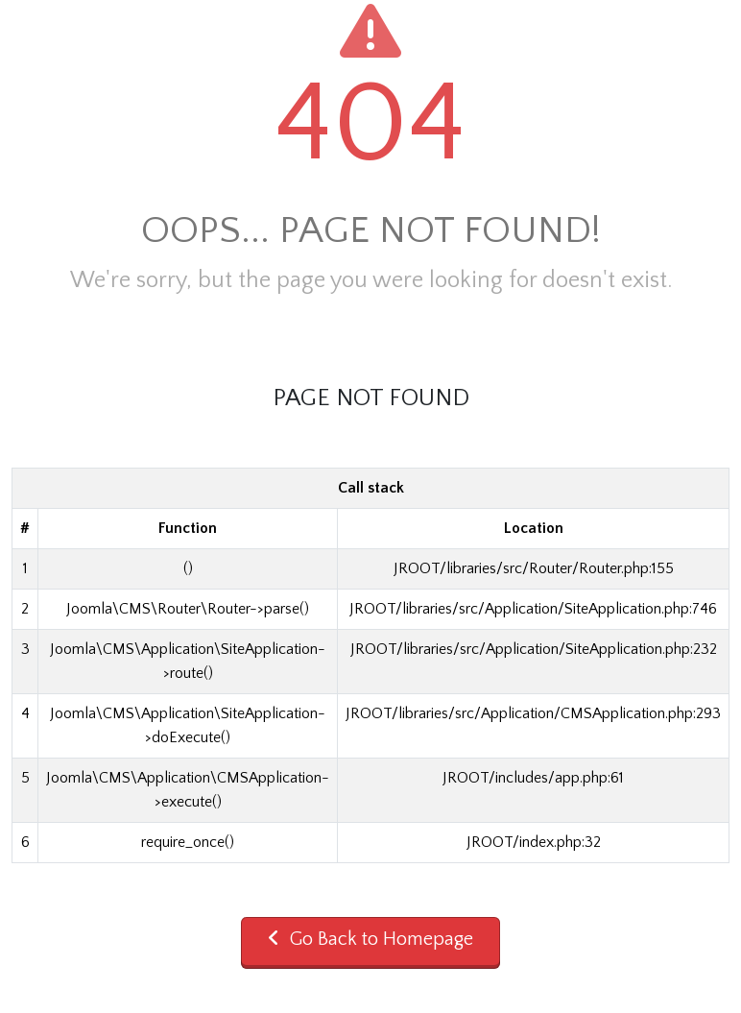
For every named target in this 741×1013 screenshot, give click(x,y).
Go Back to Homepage (370, 939)
